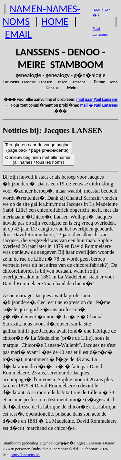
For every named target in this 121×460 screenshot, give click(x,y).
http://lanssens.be (25, 454)
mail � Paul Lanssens (98, 105)
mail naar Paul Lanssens (97, 99)
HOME (54, 21)
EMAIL (18, 34)
